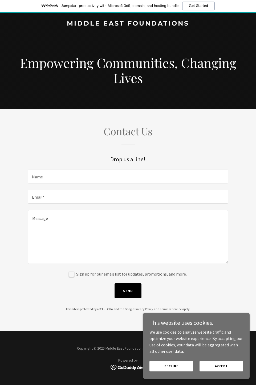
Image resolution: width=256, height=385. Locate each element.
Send (128, 290)
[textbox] (128, 176)
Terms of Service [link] (171, 309)
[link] (128, 24)
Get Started (198, 6)
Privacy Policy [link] (144, 309)
